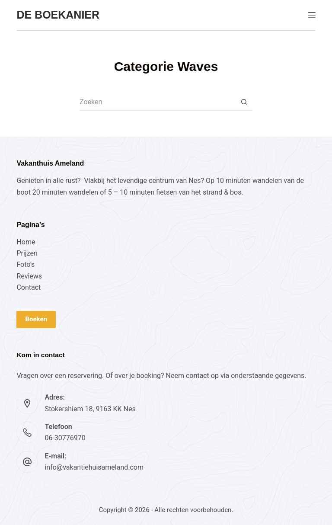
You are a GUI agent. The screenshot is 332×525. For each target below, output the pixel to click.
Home (25, 242)
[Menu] (312, 15)
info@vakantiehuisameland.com (94, 467)
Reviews (29, 276)
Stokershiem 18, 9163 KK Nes (90, 409)
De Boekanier (57, 15)
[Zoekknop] (243, 102)
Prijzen (26, 253)
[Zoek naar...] (157, 102)
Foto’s (25, 264)
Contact (28, 287)
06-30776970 (65, 438)
